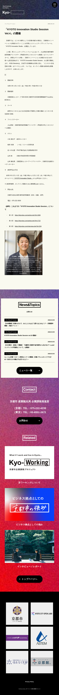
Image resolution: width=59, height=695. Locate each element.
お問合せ (23, 420)
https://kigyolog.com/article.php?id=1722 (27, 223)
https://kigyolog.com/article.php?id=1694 (27, 217)
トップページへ (29, 581)
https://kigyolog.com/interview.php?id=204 (28, 228)
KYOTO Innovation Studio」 (23, 180)
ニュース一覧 (25, 372)
